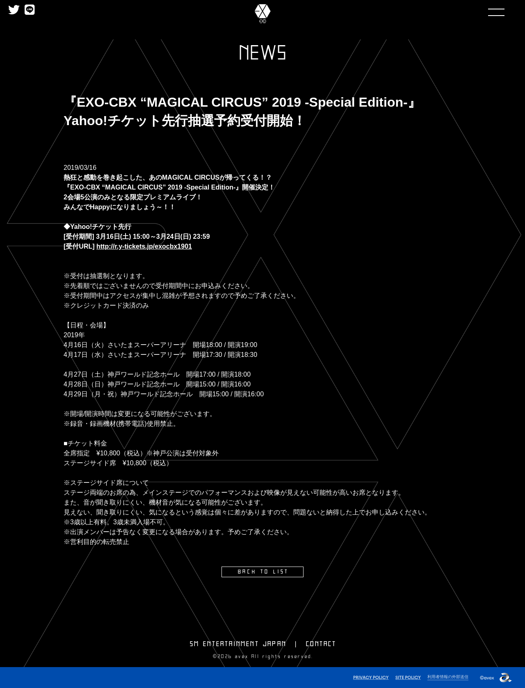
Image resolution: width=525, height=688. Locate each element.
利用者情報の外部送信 (445, 676)
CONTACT (321, 643)
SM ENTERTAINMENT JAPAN (238, 643)
